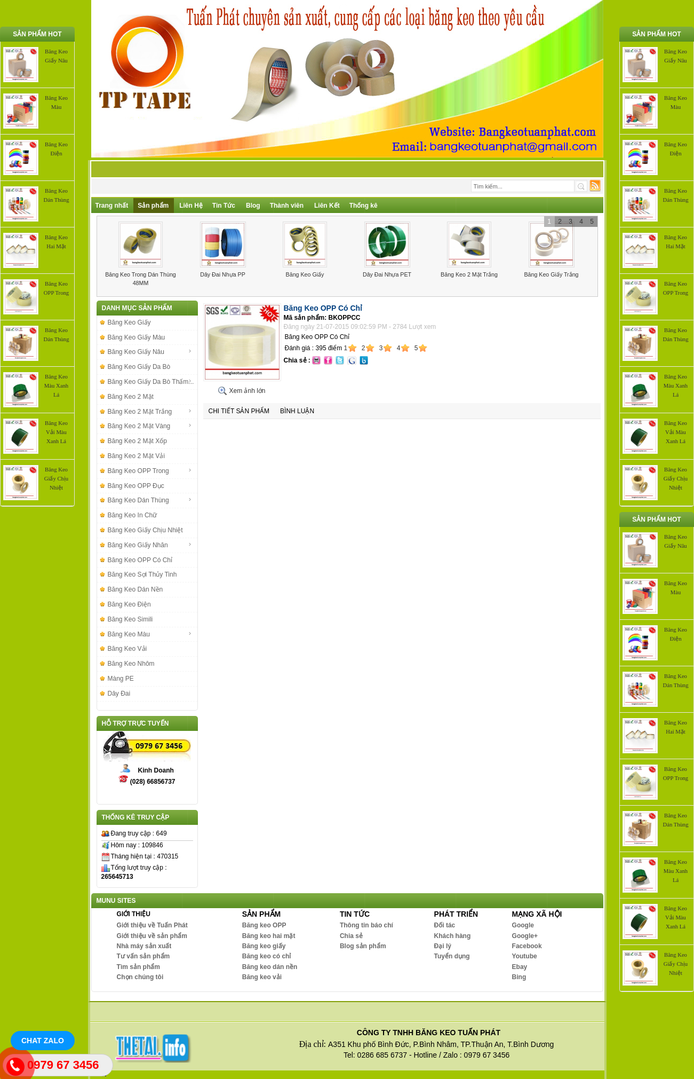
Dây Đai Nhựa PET (387, 274)
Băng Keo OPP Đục (136, 486)
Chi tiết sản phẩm (239, 411)
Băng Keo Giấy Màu (136, 337)
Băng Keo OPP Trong (150, 471)
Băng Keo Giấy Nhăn (150, 545)
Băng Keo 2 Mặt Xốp (137, 441)
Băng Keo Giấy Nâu (150, 352)
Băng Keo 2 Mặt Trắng (469, 274)
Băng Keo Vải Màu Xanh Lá (56, 432)
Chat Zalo (42, 1040)
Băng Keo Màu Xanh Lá (56, 386)
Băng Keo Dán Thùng (150, 500)
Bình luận (297, 411)
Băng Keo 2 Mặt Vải (136, 456)
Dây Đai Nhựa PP (222, 274)
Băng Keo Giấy (305, 274)
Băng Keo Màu (150, 634)
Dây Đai (119, 693)
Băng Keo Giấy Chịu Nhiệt (56, 479)
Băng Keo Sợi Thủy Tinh (142, 574)
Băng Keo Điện (129, 604)
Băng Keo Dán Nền (135, 589)
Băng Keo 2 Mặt (131, 396)
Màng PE (121, 678)
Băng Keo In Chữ (132, 515)
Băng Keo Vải (127, 648)
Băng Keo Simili (130, 619)
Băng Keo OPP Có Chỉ (140, 560)
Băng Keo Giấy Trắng (551, 274)
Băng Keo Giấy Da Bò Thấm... (151, 381)
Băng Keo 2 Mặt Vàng (150, 426)
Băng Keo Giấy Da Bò (139, 367)
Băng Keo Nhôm (131, 663)
